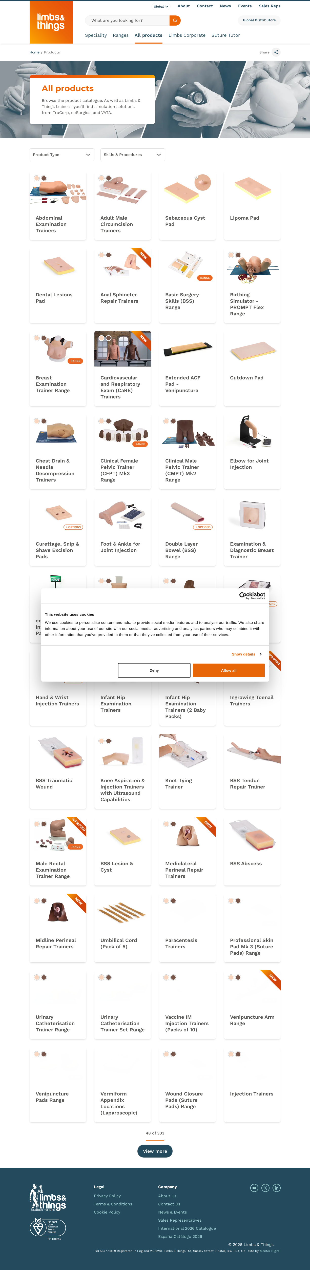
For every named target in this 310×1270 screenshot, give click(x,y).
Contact (205, 6)
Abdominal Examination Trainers (51, 224)
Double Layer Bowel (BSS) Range (181, 550)
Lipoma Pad (244, 218)
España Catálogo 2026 (180, 1236)
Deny (154, 670)
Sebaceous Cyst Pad (185, 221)
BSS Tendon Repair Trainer (247, 783)
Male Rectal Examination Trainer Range (53, 869)
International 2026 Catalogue (187, 1228)
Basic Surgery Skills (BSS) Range (182, 301)
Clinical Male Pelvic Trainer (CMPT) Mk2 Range (182, 470)
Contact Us (169, 1204)
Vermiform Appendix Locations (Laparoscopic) (118, 1103)
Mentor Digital (270, 1251)
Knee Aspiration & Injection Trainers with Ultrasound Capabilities (122, 789)
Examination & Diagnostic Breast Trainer (252, 550)
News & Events (172, 1212)
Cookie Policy (107, 1212)
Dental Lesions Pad (54, 298)
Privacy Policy (107, 1196)
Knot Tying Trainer (178, 783)
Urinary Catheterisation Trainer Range (55, 1023)
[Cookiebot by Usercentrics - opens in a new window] (243, 596)
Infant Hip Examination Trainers (115, 703)
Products (52, 52)
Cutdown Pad (247, 378)
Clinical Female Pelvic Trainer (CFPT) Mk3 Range (119, 470)
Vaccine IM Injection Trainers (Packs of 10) (187, 1023)
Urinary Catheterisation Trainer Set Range (122, 1023)
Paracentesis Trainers (181, 943)
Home (34, 52)
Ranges (121, 35)
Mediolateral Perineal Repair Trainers (184, 869)
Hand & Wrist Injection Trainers (57, 700)
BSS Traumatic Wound (54, 783)
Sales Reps (270, 6)
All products (148, 35)
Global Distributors (259, 20)
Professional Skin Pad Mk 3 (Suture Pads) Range (251, 946)
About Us (167, 1196)
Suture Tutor (226, 35)
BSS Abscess (246, 863)
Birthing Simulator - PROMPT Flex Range (247, 304)
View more (155, 1151)
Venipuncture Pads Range (52, 1097)
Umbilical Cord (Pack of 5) (118, 943)
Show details (243, 654)
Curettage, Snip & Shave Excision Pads (57, 550)
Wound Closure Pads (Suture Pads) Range (184, 1100)
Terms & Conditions (113, 1204)
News (225, 6)
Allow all (229, 670)
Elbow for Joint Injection (249, 464)
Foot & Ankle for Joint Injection (120, 547)
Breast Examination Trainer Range (53, 384)
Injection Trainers (252, 1094)
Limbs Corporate (187, 35)
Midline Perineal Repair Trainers (56, 943)
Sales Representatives (179, 1220)
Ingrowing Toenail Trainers (252, 700)
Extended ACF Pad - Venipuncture (182, 384)
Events (245, 6)
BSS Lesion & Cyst (116, 866)
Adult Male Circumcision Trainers (116, 224)
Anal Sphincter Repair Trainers (119, 298)
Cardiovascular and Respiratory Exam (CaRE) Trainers (120, 387)
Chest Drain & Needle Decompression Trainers (55, 470)
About (184, 6)
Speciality (96, 35)
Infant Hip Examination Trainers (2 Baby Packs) (185, 706)
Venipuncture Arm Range (252, 1020)
